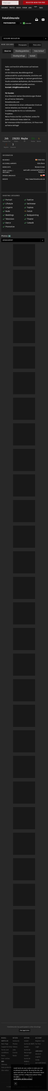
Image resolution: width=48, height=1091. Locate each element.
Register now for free (35, 2)
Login (35, 6)
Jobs (14, 1050)
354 (33, 140)
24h (6, 140)
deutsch (38, 1054)
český (37, 1060)
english (37, 1057)
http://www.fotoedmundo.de (35, 179)
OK (15, 1083)
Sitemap (4, 1064)
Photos (15, 1044)
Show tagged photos (24, 1030)
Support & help (6, 1047)
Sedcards (16, 1041)
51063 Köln (40, 160)
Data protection (6, 1067)
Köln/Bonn (41, 163)
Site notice (5, 1070)
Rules (3, 1056)
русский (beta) (40, 1063)
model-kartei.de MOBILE (27, 1058)
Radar (15, 1056)
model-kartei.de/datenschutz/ (23, 1079)
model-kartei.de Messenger (28, 1050)
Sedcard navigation (11, 38)
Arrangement (8, 240)
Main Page (4, 1044)
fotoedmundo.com (12, 102)
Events (15, 1053)
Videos (15, 1047)
